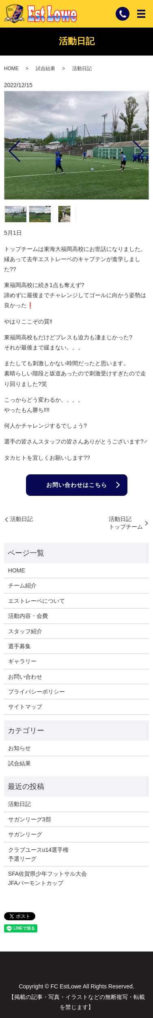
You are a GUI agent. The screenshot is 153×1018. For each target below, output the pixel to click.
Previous (7, 147)
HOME (11, 68)
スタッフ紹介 (25, 631)
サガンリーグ (25, 834)
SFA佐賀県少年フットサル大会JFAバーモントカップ (47, 878)
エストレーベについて (36, 601)
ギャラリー (22, 661)
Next (145, 147)
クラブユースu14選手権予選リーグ (38, 854)
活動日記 (21, 519)
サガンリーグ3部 (29, 819)
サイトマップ (25, 706)
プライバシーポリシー (36, 691)
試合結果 (45, 68)
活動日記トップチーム (126, 523)
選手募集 (19, 646)
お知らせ (19, 748)
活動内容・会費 (28, 616)
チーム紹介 (22, 585)
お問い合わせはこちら (76, 485)
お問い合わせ (25, 676)
